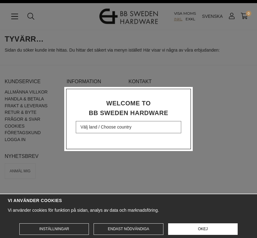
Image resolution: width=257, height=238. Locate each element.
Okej (203, 229)
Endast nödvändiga (128, 229)
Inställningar (54, 229)
